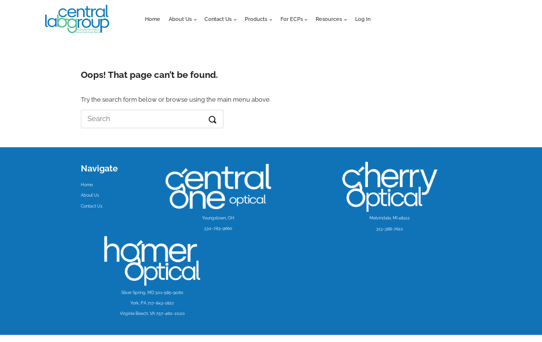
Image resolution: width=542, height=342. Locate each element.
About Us (180, 19)
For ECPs (292, 19)
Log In (362, 19)
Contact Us (91, 206)
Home (152, 19)
